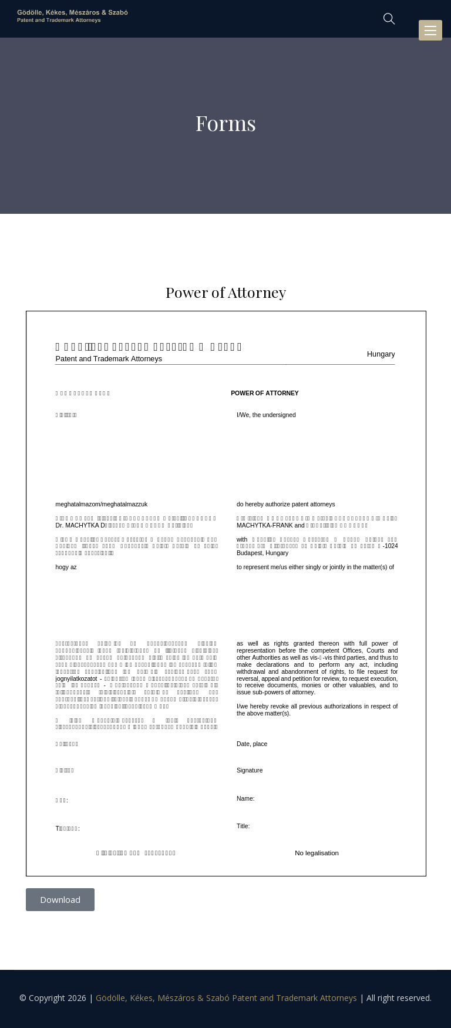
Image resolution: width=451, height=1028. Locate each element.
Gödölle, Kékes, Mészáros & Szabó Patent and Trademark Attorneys (226, 997)
